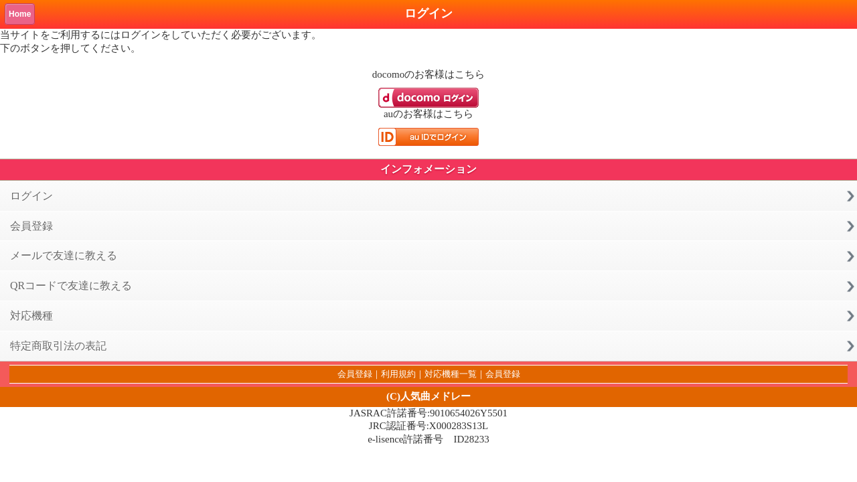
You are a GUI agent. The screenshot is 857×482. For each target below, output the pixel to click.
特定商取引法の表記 (58, 345)
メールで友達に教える (63, 255)
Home (20, 14)
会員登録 (31, 226)
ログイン (31, 196)
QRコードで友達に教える (71, 285)
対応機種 (31, 315)
